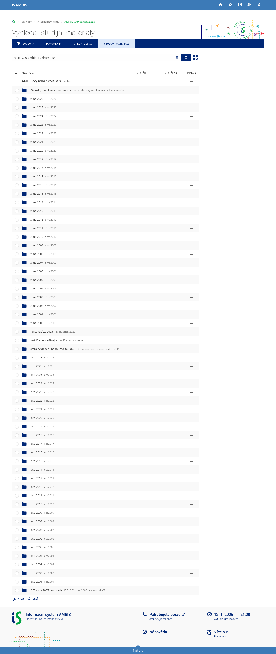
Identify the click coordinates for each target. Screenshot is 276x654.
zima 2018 (43, 168)
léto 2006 (42, 538)
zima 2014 (43, 202)
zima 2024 (43, 116)
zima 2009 (43, 245)
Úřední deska (83, 43)
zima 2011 (43, 228)
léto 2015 (42, 461)
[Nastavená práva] (191, 81)
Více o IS (221, 632)
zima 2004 (43, 288)
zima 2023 (43, 125)
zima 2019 (43, 159)
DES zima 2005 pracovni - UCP (67, 590)
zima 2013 (43, 211)
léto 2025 (42, 375)
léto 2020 (42, 418)
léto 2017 (42, 444)
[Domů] (220, 5)
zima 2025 (43, 107)
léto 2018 (42, 435)
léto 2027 (42, 357)
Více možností (25, 598)
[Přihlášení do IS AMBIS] (259, 5)
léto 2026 (42, 366)
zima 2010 (43, 237)
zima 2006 (43, 271)
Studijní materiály (48, 22)
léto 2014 (42, 469)
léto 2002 (42, 573)
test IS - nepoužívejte (56, 340)
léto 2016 (42, 452)
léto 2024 (42, 383)
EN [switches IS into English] (239, 4)
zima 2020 (43, 150)
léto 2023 (42, 392)
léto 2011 (42, 495)
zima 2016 (43, 185)
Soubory (26, 22)
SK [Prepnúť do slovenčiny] (249, 4)
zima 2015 (43, 194)
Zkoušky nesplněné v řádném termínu (77, 90)
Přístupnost (220, 636)
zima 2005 (43, 280)
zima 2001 (43, 314)
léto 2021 (42, 409)
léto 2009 (42, 513)
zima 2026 (43, 99)
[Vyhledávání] (230, 5)
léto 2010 (42, 504)
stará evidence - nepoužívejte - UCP (74, 349)
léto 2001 (42, 582)
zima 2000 (43, 323)
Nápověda (158, 632)
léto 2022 (42, 400)
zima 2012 (43, 219)
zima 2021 (43, 142)
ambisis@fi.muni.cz (160, 619)
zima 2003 (43, 297)
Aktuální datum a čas (226, 619)
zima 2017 (43, 176)
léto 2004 (42, 556)
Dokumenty (54, 43)
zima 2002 (43, 306)
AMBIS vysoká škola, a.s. (79, 22)
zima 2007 (43, 262)
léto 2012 (42, 487)
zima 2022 (43, 133)
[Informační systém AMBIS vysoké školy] (19, 5)
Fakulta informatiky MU (51, 619)
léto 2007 (42, 530)
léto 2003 (42, 564)
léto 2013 (42, 478)
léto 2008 (42, 521)
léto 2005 (42, 547)
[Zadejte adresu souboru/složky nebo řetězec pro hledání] (96, 57)
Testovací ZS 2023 (52, 331)
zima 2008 (43, 254)
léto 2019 (42, 426)
